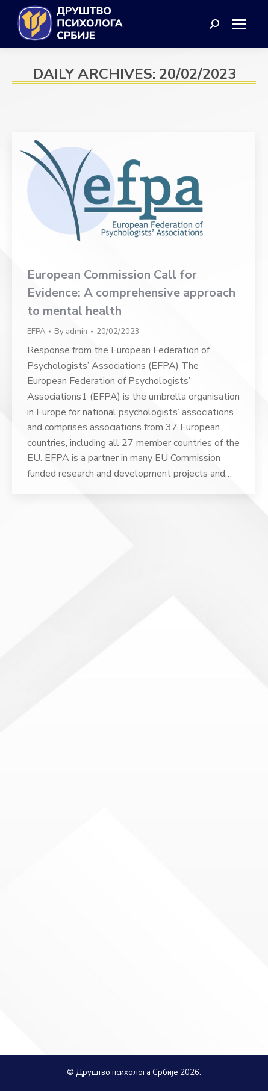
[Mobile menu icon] (243, 24)
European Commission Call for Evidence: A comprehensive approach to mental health (131, 293)
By (70, 331)
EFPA (36, 331)
